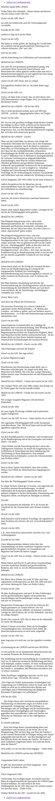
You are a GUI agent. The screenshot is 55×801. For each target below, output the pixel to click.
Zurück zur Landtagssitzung (18, 2)
